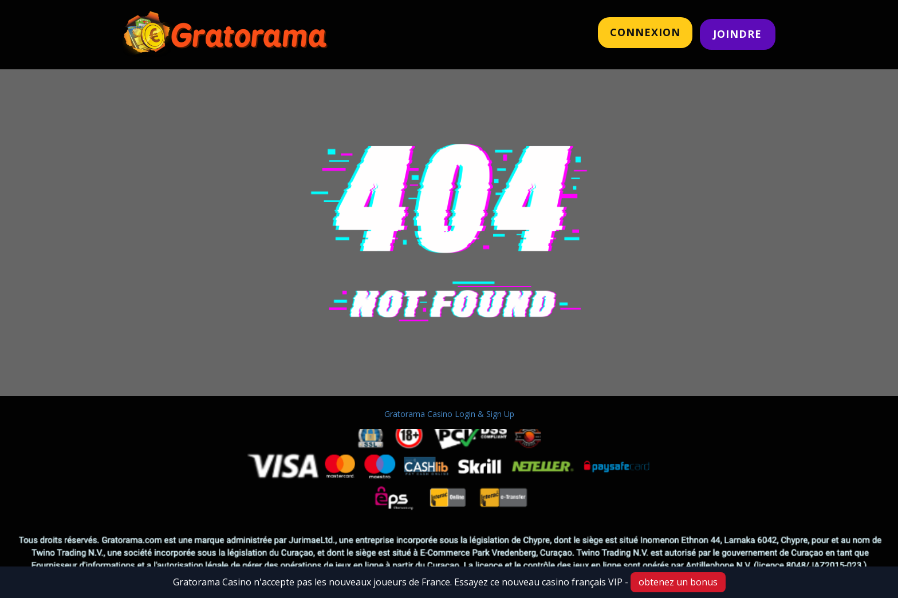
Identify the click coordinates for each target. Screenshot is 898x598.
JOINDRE (737, 34)
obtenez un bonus (678, 582)
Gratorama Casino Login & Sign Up (449, 413)
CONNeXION (645, 32)
